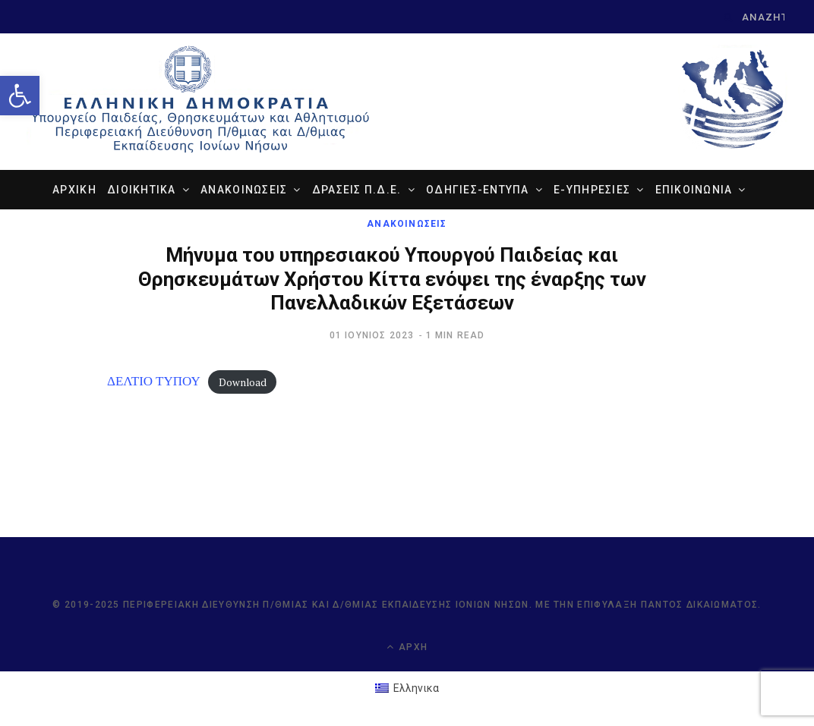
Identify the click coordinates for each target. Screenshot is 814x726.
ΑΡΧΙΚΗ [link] (74, 190)
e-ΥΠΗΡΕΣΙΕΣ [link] (592, 190)
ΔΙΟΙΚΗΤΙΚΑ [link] (141, 190)
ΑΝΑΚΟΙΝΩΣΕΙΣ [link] (243, 190)
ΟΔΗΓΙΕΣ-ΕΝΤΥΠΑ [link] (477, 190)
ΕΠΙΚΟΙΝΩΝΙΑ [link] (694, 190)
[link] (19, 95)
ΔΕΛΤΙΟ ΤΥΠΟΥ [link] (153, 380)
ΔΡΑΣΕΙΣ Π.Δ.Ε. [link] (357, 190)
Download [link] (243, 381)
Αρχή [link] (407, 646)
